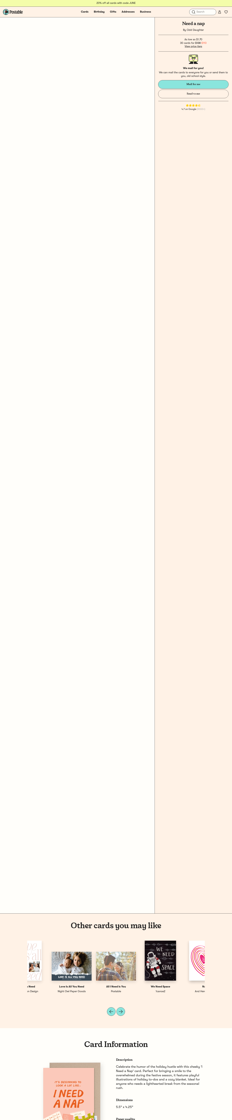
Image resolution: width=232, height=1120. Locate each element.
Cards (84, 12)
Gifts (113, 12)
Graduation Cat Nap (94, 986)
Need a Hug (138, 986)
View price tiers (193, 46)
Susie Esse (94, 991)
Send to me (193, 93)
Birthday (99, 12)
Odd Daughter (195, 30)
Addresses (128, 12)
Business (145, 12)
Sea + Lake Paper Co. (138, 991)
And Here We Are (49, 991)
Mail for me (193, 84)
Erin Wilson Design (183, 991)
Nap (49, 986)
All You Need (182, 986)
